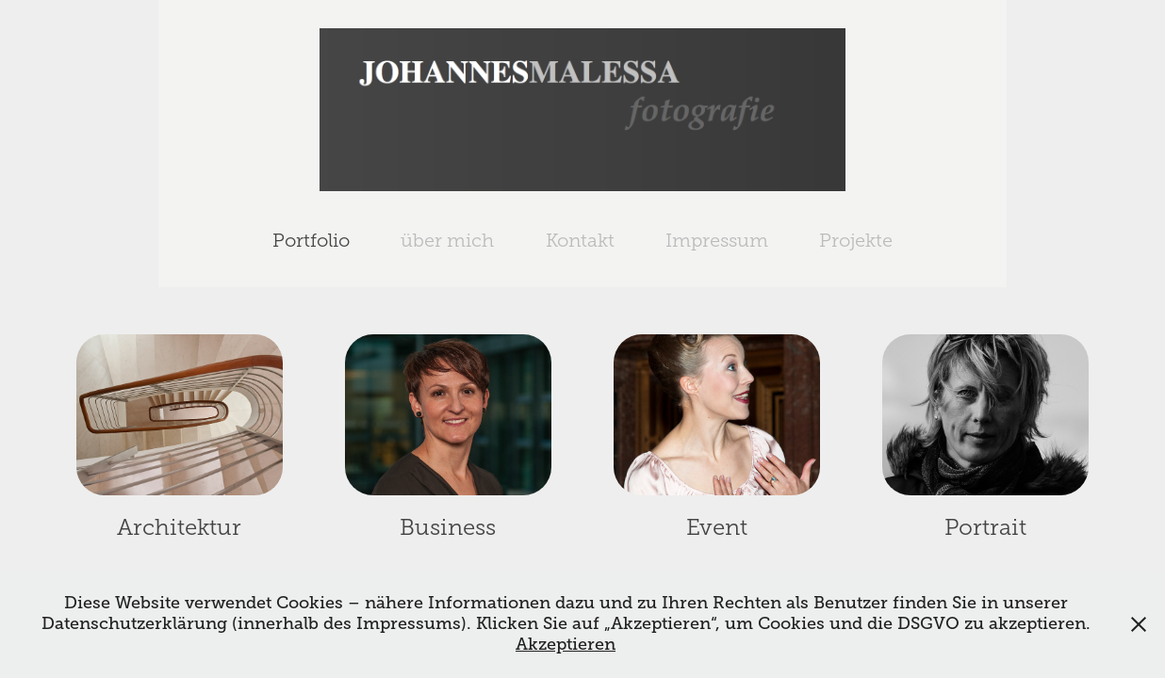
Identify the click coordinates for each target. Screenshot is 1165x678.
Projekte (856, 240)
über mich (447, 240)
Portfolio (311, 240)
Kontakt (580, 240)
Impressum (716, 240)
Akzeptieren (565, 644)
